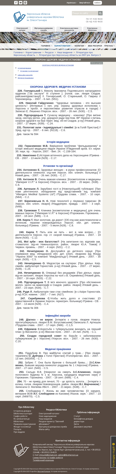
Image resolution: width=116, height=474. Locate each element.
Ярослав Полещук (44, 471)
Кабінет (97, 3)
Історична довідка (22, 411)
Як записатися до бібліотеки (22, 420)
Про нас (109, 46)
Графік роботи (20, 416)
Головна (46, 46)
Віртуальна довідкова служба (43, 29)
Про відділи (19, 432)
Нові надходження (47, 416)
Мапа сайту (44, 429)
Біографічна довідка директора (83, 420)
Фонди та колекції (22, 426)
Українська (72, 3)
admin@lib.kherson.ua (68, 455)
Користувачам (63, 46)
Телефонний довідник (43, 460)
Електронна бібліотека (92, 29)
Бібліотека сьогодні (23, 413)
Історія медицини (24, 68)
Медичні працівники (26, 78)
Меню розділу (96, 63)
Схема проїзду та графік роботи (48, 457)
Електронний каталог (22, 29)
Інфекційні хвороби (25, 75)
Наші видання (64, 52)
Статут (77, 416)
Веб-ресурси (95, 46)
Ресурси (49, 52)
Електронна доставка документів (69, 29)
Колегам (80, 46)
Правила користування (25, 424)
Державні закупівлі (83, 426)
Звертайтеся (85, 3)
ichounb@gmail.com (48, 455)
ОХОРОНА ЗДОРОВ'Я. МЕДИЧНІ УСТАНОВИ (58, 65)
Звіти (76, 424)
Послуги (17, 429)
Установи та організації (29, 71)
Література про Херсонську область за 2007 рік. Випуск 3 (69, 55)
